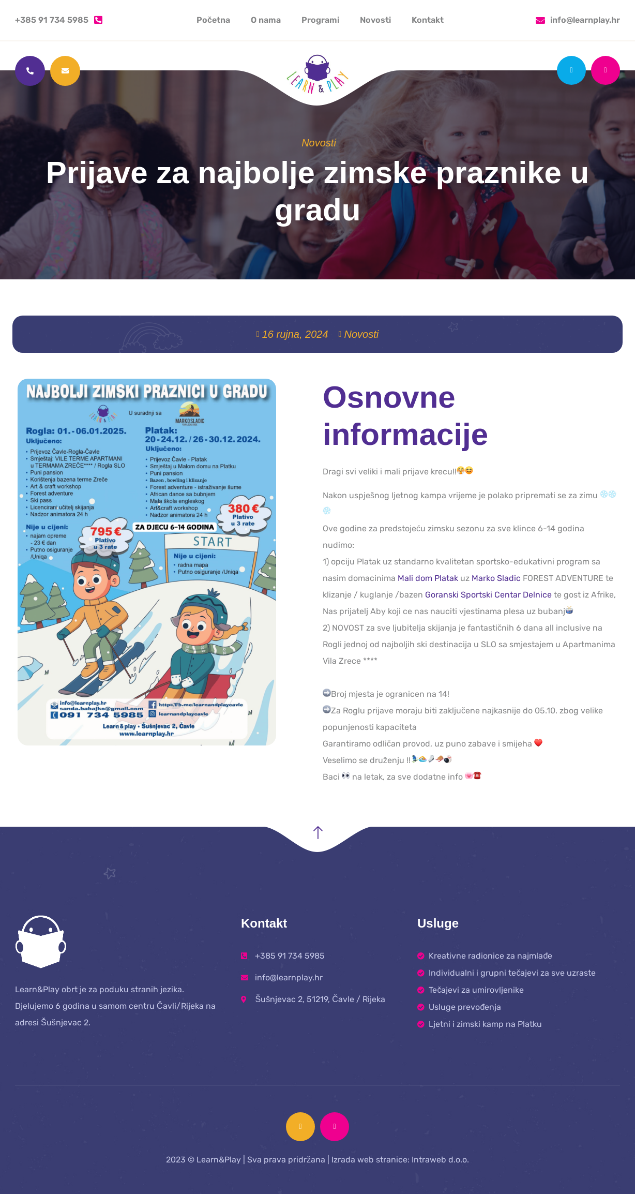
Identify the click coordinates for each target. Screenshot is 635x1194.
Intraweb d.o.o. (440, 1160)
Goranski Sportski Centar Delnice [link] (488, 595)
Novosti (375, 20)
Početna (213, 20)
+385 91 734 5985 (51, 20)
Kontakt (428, 20)
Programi (320, 20)
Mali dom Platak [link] (428, 578)
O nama (266, 20)
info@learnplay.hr (585, 20)
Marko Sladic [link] (496, 578)
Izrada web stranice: (370, 1160)
